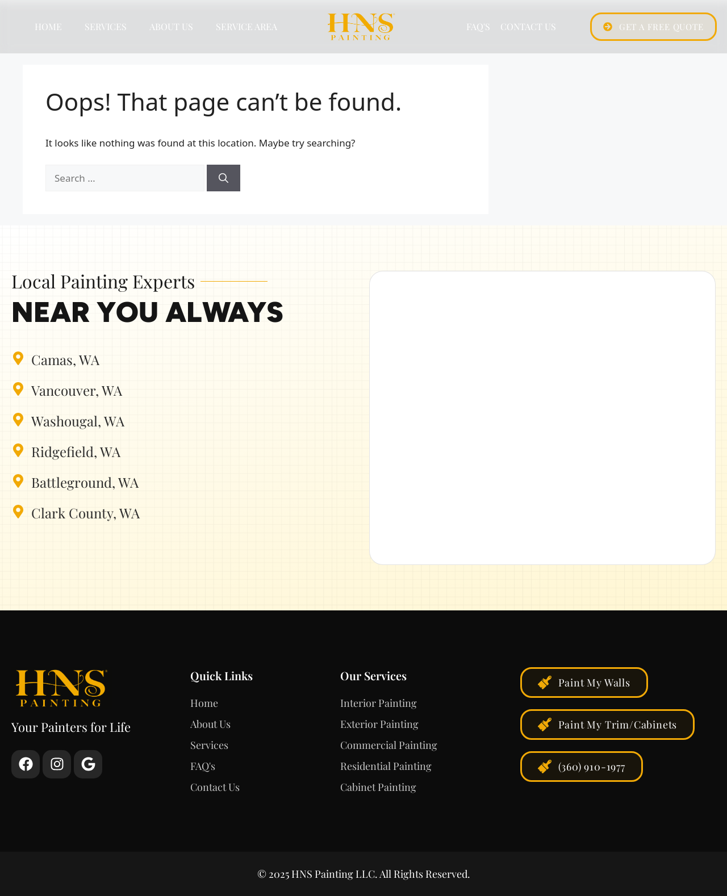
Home (48, 26)
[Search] (223, 178)
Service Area (246, 26)
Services (106, 26)
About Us (171, 26)
